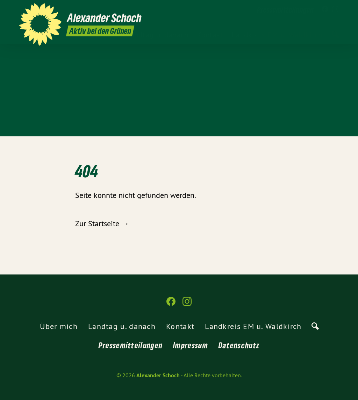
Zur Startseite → (102, 223)
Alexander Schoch (158, 375)
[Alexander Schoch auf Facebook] (325, 9)
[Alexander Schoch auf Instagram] (335, 9)
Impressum (190, 345)
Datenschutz (239, 345)
